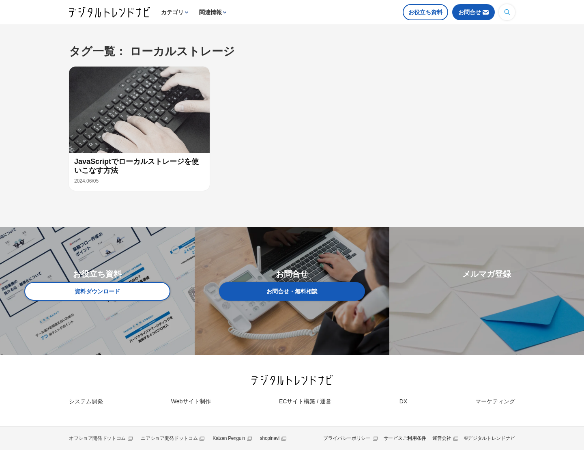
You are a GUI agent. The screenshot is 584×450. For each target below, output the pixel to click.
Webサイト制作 (191, 401)
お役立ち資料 (425, 12)
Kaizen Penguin (229, 438)
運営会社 (441, 438)
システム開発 (86, 401)
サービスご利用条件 (405, 438)
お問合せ (469, 12)
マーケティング (495, 401)
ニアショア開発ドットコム (169, 438)
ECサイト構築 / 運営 (305, 401)
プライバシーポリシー (347, 438)
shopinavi (269, 438)
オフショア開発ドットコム (97, 438)
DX (403, 401)
